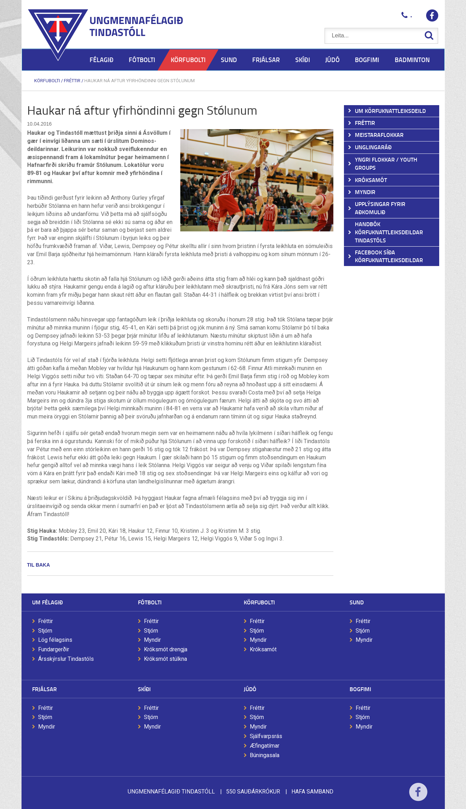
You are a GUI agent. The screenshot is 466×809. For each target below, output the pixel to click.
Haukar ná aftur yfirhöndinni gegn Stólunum (139, 80)
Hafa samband (312, 791)
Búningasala (264, 755)
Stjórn (45, 630)
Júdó (250, 689)
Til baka (38, 565)
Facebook (418, 796)
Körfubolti (47, 80)
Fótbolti (150, 602)
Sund (357, 602)
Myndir (152, 639)
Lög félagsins (55, 639)
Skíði (144, 689)
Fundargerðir (53, 649)
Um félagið (47, 602)
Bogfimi (360, 689)
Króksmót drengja (165, 649)
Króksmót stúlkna (165, 659)
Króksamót (263, 649)
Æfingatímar (264, 745)
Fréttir (72, 80)
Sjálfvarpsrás (266, 736)
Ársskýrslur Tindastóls (66, 659)
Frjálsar (44, 689)
